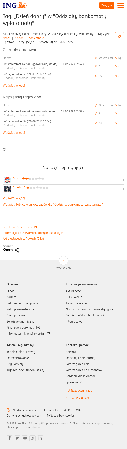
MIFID (67, 410)
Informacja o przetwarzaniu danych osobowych (33, 233)
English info (51, 410)
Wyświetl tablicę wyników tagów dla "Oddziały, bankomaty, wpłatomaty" (53, 204)
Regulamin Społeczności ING (21, 227)
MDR (78, 410)
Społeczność (36, 38)
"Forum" (20, 38)
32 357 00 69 (80, 398)
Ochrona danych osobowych (24, 415)
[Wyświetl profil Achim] (17, 178)
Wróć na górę (63, 268)
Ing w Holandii (29, 74)
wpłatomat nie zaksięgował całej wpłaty (46, 64)
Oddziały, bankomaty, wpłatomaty (24, 68)
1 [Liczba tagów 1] (123, 180)
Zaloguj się (106, 5)
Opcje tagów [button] (119, 36)
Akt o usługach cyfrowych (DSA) (23, 238)
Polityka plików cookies (60, 415)
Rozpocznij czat (81, 390)
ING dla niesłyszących (25, 410)
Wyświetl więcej (14, 85)
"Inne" (6, 38)
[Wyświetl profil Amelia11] (19, 187)
